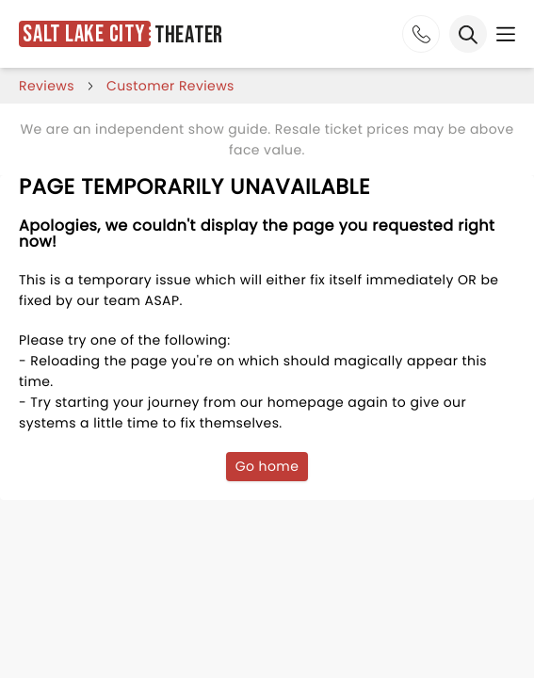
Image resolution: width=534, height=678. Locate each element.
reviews (46, 85)
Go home (267, 466)
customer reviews (170, 85)
